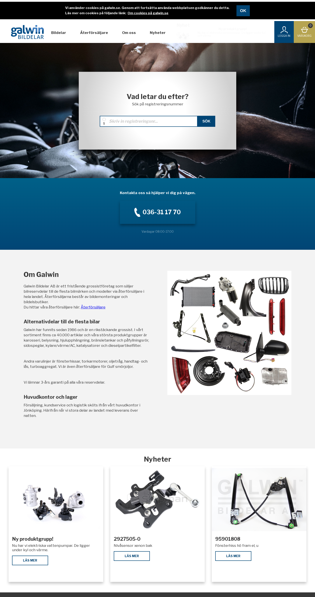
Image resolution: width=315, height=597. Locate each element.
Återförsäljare (94, 32)
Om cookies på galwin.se (148, 13)
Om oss (129, 32)
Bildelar (58, 32)
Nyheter (158, 32)
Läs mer (30, 560)
